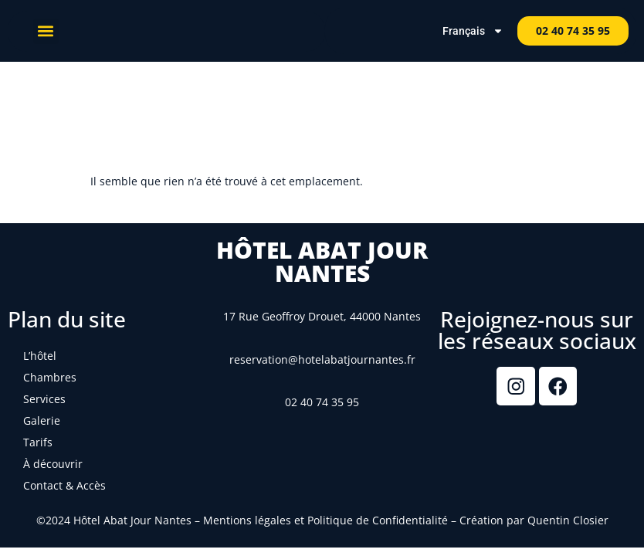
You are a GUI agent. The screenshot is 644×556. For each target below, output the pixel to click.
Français (472, 31)
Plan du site (67, 319)
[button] (46, 31)
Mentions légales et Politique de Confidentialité (325, 520)
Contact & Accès (64, 485)
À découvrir (53, 463)
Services (44, 399)
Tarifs (38, 442)
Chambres (49, 377)
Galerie (41, 420)
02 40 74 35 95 (322, 402)
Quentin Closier (567, 520)
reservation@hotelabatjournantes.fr (322, 359)
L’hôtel (39, 355)
